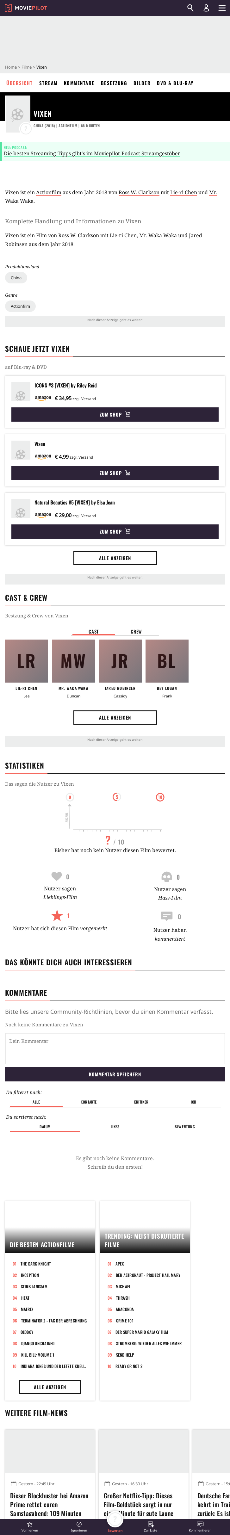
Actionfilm (20, 306)
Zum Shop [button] (115, 414)
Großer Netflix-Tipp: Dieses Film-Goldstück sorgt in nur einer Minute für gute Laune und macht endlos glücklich (138, 1503)
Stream (48, 82)
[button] (30, 1526)
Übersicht (19, 82)
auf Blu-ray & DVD (26, 367)
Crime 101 (125, 1320)
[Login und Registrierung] (206, 8)
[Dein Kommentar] (115, 1048)
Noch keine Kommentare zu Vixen (44, 1024)
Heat (25, 1298)
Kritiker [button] (141, 1102)
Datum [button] (45, 1126)
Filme (27, 67)
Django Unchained (38, 1343)
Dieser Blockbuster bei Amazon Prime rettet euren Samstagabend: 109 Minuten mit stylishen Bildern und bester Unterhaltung (49, 1503)
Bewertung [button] (185, 1126)
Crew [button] (136, 631)
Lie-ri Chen (183, 192)
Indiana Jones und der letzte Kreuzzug (54, 1366)
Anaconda (125, 1309)
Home (11, 67)
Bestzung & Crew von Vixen (36, 615)
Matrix (27, 1309)
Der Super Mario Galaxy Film (141, 1332)
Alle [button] (36, 1102)
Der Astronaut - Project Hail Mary (148, 1275)
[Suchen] (190, 8)
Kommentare (79, 82)
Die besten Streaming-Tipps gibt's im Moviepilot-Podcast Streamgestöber (92, 153)
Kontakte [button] (89, 1102)
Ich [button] (193, 1102)
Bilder (142, 82)
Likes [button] (115, 1126)
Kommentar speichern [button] (115, 1074)
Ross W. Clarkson (139, 192)
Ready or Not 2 (129, 1366)
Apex (119, 1263)
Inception (30, 1275)
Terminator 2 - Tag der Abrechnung (54, 1320)
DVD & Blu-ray (175, 82)
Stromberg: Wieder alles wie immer (149, 1343)
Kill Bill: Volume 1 (37, 1355)
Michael (123, 1286)
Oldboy (27, 1332)
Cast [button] (94, 631)
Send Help (125, 1355)
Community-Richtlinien (81, 1011)
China (16, 278)
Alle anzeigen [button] (115, 557)
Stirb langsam (34, 1286)
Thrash (123, 1298)
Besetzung (114, 82)
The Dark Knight (36, 1263)
